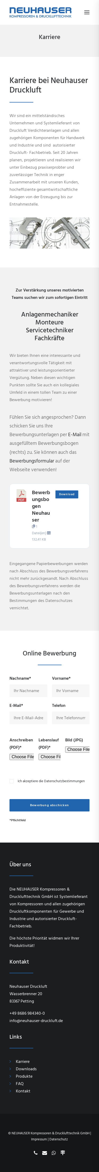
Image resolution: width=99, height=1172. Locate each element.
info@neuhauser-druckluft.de (36, 1020)
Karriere (23, 1061)
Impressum (39, 1139)
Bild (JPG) (74, 740)
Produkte (24, 1076)
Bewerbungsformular (32, 461)
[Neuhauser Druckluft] (41, 12)
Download (66, 494)
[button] (87, 12)
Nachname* (20, 678)
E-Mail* (16, 705)
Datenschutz (58, 1139)
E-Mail (74, 435)
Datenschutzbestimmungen (64, 781)
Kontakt (23, 1091)
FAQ (19, 1083)
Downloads (26, 1069)
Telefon (58, 705)
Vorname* (61, 678)
